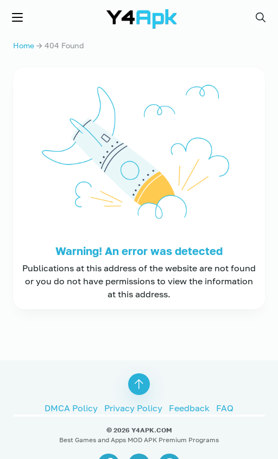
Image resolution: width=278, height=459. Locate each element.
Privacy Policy (133, 406)
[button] (261, 17)
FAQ (224, 406)
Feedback (189, 406)
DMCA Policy (71, 406)
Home (23, 45)
